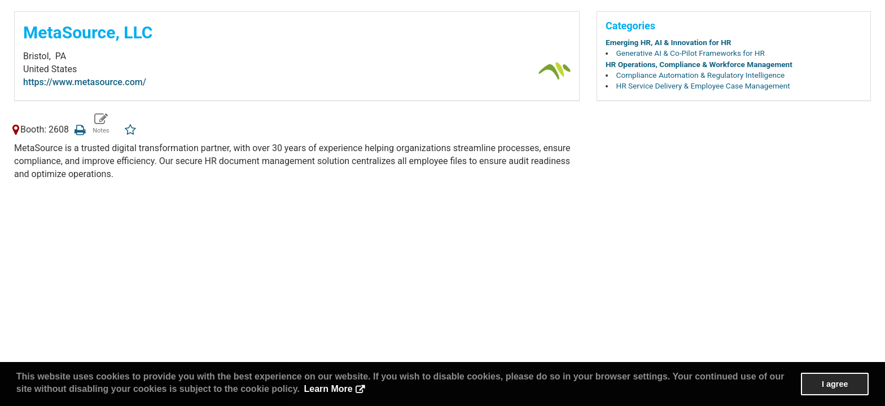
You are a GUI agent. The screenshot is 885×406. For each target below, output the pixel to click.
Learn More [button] (328, 389)
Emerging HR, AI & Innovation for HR (668, 42)
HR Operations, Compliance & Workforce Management (699, 64)
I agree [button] (835, 384)
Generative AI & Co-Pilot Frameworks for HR (690, 53)
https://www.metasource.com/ (84, 82)
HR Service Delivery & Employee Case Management (703, 85)
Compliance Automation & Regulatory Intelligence (700, 75)
